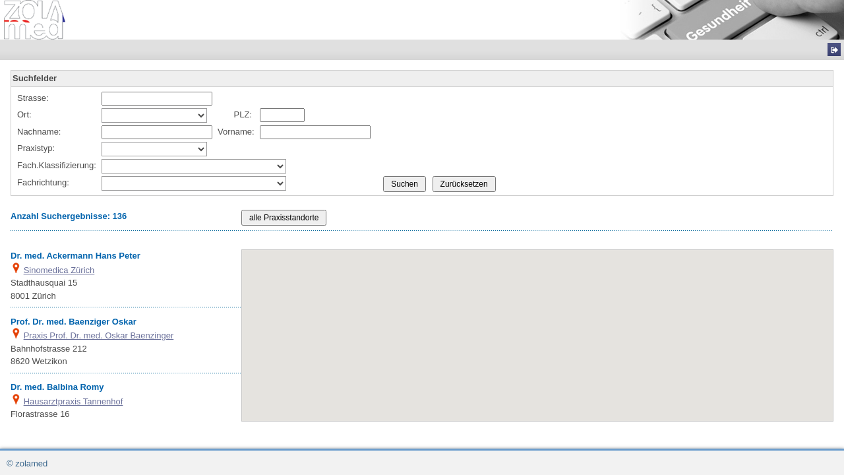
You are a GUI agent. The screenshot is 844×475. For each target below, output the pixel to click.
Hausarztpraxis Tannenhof (73, 401)
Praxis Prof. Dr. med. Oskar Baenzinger (99, 335)
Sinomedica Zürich (59, 270)
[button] (563, 353)
